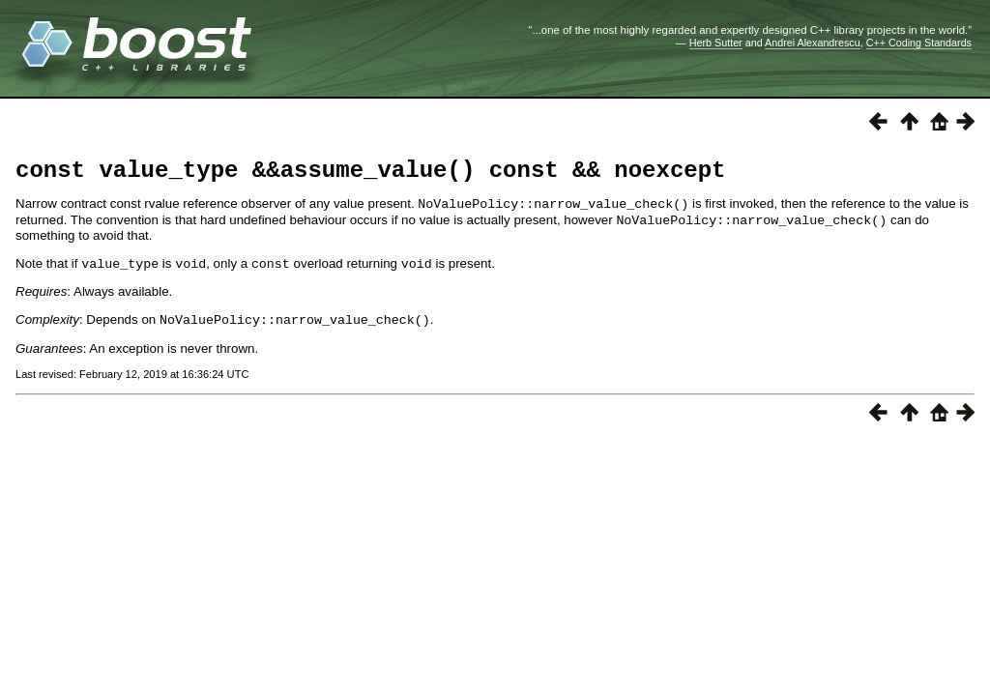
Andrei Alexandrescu (812, 42)
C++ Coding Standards (919, 42)
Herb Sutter (715, 42)
